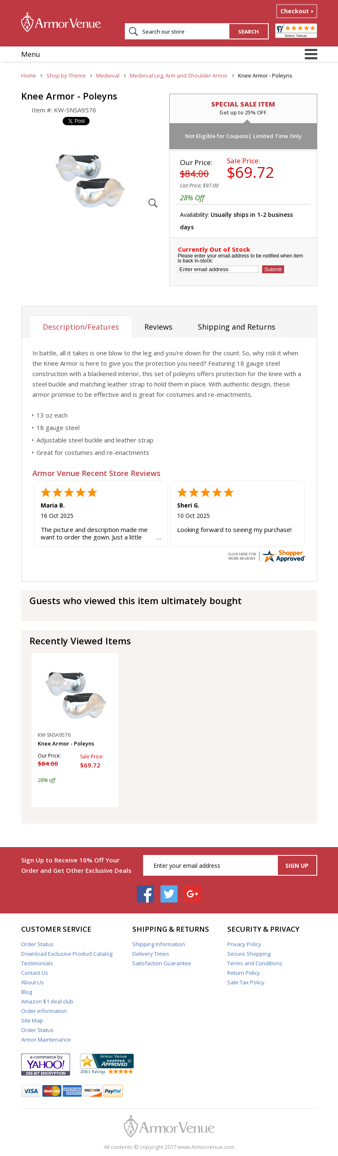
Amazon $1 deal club (47, 1001)
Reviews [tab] (158, 327)
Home (28, 75)
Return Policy (243, 972)
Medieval (107, 75)
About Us (32, 982)
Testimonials (37, 963)
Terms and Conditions (254, 963)
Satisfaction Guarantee (161, 963)
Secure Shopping (248, 953)
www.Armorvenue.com (206, 1147)
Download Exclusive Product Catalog (66, 953)
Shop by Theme (66, 75)
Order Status (37, 944)
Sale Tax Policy (246, 982)
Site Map (32, 1020)
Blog (26, 992)
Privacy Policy (244, 944)
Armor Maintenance (46, 1039)
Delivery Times (150, 953)
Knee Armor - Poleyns (66, 743)
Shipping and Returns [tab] (236, 327)
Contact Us (34, 972)
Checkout (294, 11)
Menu (30, 54)
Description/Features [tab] (81, 327)
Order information (44, 1011)
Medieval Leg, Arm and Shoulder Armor (179, 75)
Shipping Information (158, 944)
